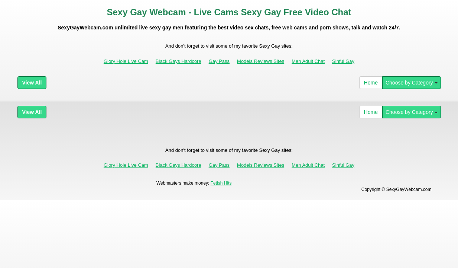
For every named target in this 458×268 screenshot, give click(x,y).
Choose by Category (412, 83)
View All (32, 83)
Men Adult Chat (308, 61)
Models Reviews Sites (260, 61)
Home (371, 83)
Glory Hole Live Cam (126, 61)
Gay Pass (219, 61)
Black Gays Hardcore (178, 61)
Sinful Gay (343, 61)
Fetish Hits (221, 183)
